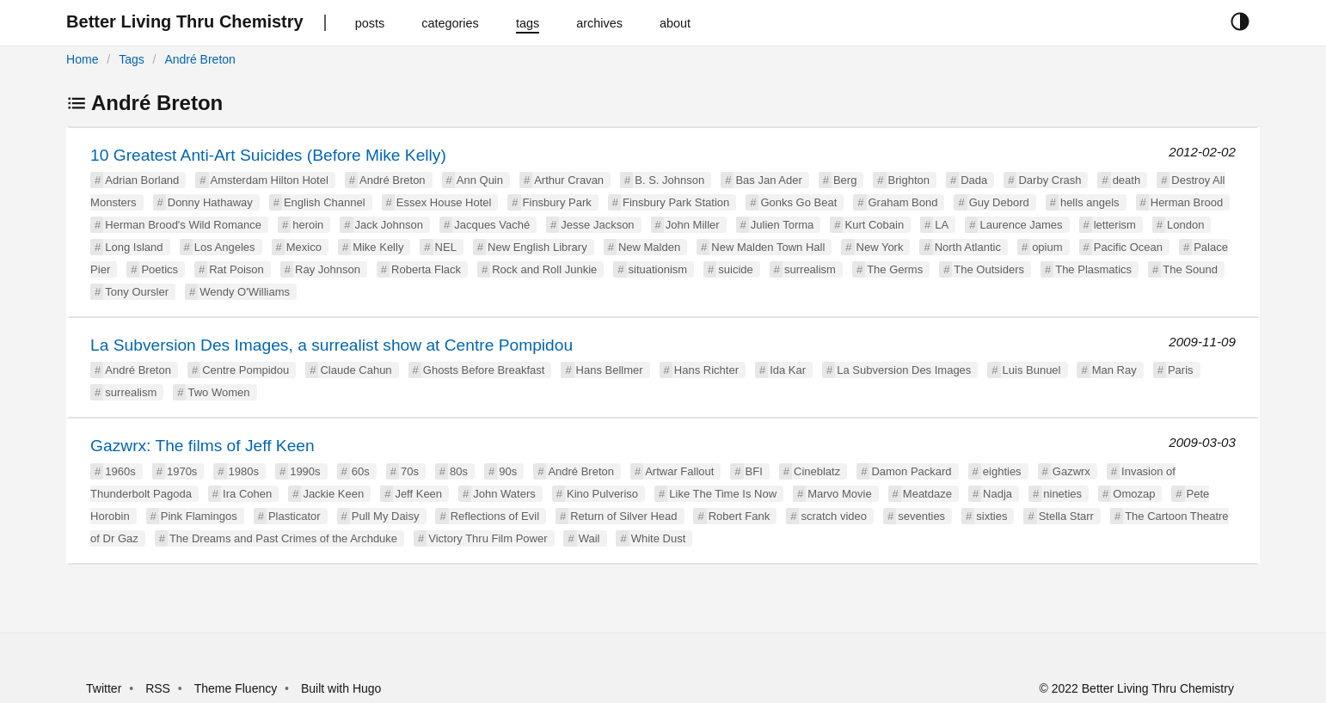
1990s (305, 471)
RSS (157, 688)
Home (82, 59)
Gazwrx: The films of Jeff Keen (202, 446)
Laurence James (1020, 224)
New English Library (537, 247)
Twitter (103, 688)
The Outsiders (989, 269)
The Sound (1190, 269)
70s (410, 471)
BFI (754, 471)
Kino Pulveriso (602, 493)
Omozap (1134, 493)
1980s (244, 471)
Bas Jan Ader (768, 180)
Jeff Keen (418, 493)
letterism (1115, 224)
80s (459, 471)
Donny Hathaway (210, 202)
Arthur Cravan (569, 180)
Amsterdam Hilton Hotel (269, 180)
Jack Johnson (389, 224)
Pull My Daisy (386, 516)
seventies (921, 516)
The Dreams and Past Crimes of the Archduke (283, 538)
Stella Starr (1066, 516)
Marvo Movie (839, 493)
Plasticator (294, 516)
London (1185, 224)
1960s (120, 471)
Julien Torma (782, 224)
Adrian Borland (142, 180)
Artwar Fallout (679, 471)
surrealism (810, 269)
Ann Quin (480, 180)
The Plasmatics (1093, 269)
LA (941, 224)
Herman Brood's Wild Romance (183, 224)
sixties (991, 516)
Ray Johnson (327, 269)
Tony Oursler (137, 291)
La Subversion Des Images (904, 370)
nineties (1062, 493)
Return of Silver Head (623, 516)
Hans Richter (706, 370)
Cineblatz (817, 471)
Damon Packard (911, 471)
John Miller (693, 224)
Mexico (304, 247)
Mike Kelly (378, 247)
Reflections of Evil (495, 516)
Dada (974, 180)
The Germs (895, 269)
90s (508, 471)
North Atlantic (968, 247)
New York (880, 247)
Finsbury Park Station (676, 202)
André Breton (200, 59)
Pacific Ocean (1128, 247)
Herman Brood (1187, 202)
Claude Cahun (355, 370)
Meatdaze (927, 493)
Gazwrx (1071, 471)
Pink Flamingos (199, 516)
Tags (131, 59)
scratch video (834, 516)
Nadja (997, 493)
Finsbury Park (557, 202)
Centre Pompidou (245, 370)
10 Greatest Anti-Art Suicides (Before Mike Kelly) (268, 155)
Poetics (159, 269)
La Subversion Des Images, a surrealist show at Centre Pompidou (331, 345)
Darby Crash (1049, 180)
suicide (735, 269)
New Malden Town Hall (768, 247)
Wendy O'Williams (245, 291)
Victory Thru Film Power (487, 538)
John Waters (504, 493)
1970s (182, 471)
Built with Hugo (341, 688)
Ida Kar (788, 370)
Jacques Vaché (492, 224)
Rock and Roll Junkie (544, 269)
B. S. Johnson (669, 180)
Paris (1181, 370)
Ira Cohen (247, 493)
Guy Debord (999, 202)
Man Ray (1114, 370)
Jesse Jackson (597, 224)
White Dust (658, 538)
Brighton (909, 180)
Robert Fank (739, 516)
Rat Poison (236, 269)
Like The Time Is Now (723, 493)
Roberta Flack (426, 269)
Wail (589, 538)
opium (1047, 247)
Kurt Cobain (874, 224)
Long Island (134, 247)
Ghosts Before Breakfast (484, 370)
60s (361, 471)
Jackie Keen (333, 493)
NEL (446, 247)
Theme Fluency (237, 688)
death (1127, 180)
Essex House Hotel (444, 202)
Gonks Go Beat (798, 202)
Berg (844, 180)
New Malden (649, 247)
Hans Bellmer (609, 370)
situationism (658, 269)
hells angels (1090, 202)
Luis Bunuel (1032, 370)
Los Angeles (224, 247)
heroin (307, 224)
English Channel (324, 202)
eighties (1002, 471)
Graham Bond (903, 202)
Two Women (218, 392)
